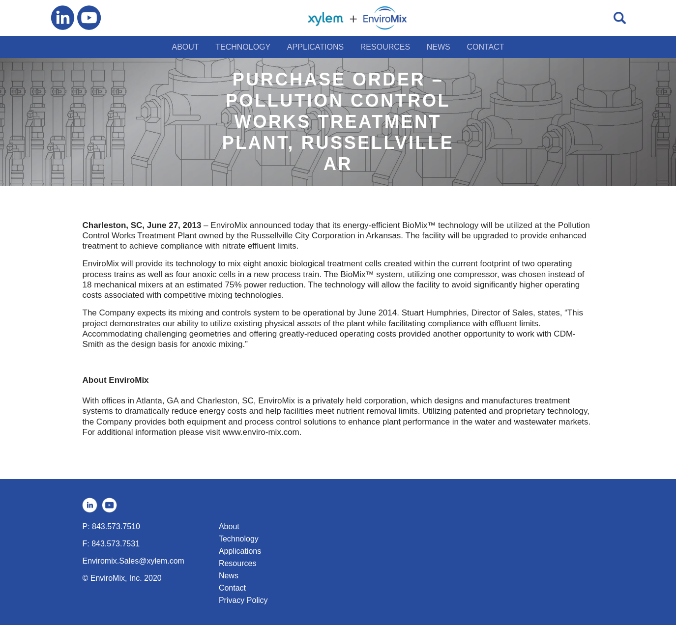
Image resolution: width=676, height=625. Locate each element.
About (229, 526)
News (228, 575)
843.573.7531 (115, 544)
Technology (239, 539)
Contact (232, 588)
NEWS (438, 47)
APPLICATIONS (315, 47)
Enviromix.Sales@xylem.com (133, 561)
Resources (237, 563)
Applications (240, 551)
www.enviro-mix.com (261, 432)
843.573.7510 (116, 526)
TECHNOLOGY (242, 47)
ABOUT (185, 47)
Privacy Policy (243, 600)
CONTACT (485, 47)
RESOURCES (385, 47)
